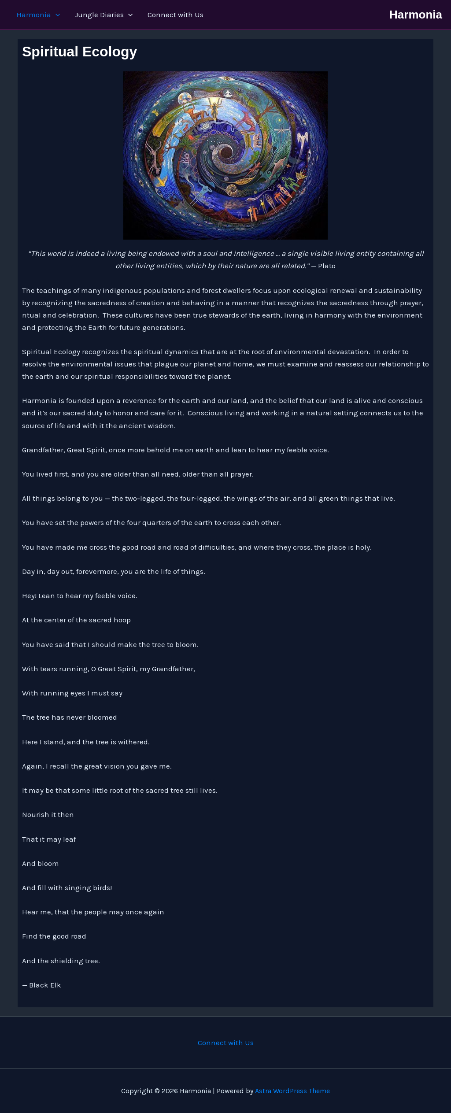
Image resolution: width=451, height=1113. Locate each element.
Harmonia (38, 15)
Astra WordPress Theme (292, 1091)
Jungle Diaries (104, 15)
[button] (55, 15)
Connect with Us (175, 14)
